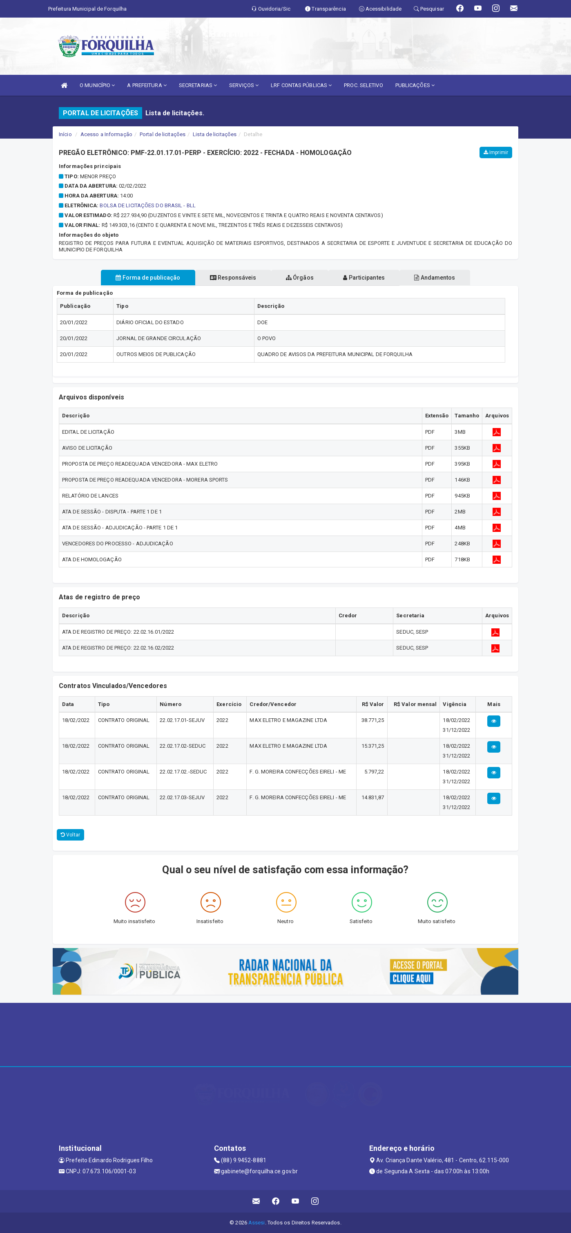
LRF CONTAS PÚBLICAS (301, 85)
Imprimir (496, 152)
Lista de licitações (214, 134)
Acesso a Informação (106, 134)
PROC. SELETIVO (363, 85)
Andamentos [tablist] (444, 277)
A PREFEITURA (146, 85)
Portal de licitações (162, 134)
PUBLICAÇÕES (415, 85)
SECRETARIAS (198, 85)
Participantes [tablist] (369, 277)
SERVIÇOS (244, 85)
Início (65, 134)
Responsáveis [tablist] (228, 277)
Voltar (70, 835)
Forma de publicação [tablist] (138, 277)
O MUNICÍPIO (97, 85)
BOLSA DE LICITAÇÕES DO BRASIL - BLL (148, 205)
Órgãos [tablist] (300, 277)
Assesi (256, 1223)
